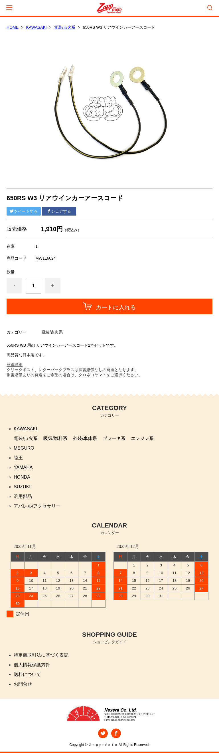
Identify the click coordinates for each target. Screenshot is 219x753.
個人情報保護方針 (32, 664)
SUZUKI (22, 486)
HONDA (22, 477)
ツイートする (24, 211)
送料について (27, 674)
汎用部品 (23, 496)
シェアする (59, 211)
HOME (13, 27)
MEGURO (24, 448)
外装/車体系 (85, 438)
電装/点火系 (64, 27)
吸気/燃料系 (55, 438)
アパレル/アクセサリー (37, 506)
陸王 (18, 457)
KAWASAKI (36, 27)
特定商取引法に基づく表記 (41, 655)
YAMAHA (23, 467)
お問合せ (23, 684)
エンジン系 (142, 438)
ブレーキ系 (114, 438)
